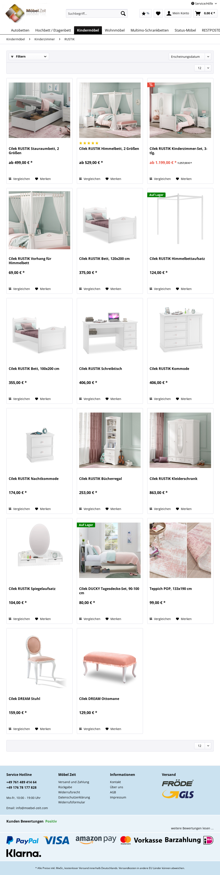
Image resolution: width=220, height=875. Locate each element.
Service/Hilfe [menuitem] (202, 3)
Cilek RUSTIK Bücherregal (100, 479)
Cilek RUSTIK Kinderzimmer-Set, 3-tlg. (178, 150)
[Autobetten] (20, 30)
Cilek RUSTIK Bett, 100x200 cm (34, 369)
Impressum (118, 797)
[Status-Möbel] (185, 30)
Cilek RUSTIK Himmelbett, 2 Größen (109, 148)
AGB (113, 792)
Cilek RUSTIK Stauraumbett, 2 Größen (34, 150)
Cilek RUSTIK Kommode (169, 369)
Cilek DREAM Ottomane (99, 699)
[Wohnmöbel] (115, 30)
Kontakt (115, 782)
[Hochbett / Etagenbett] (53, 30)
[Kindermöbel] (88, 30)
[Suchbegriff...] (97, 13)
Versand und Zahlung (73, 782)
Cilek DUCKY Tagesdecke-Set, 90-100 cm (109, 591)
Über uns (116, 787)
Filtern (18, 56)
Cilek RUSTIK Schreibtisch (100, 369)
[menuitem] (97, 15)
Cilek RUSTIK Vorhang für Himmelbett (30, 260)
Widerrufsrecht (69, 792)
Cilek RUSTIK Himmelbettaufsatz (177, 258)
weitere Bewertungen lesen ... (192, 828)
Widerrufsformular (71, 802)
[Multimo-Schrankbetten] (150, 30)
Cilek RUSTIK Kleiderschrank (173, 479)
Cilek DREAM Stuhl (24, 699)
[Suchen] (123, 13)
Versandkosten (127, 868)
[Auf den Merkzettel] (43, 178)
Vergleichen (19, 179)
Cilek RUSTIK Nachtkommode (34, 479)
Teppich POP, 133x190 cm (171, 589)
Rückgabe (65, 787)
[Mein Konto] (178, 13)
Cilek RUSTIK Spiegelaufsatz (32, 589)
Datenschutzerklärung (74, 797)
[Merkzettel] (158, 13)
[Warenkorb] (205, 13)
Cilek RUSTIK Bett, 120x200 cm (104, 258)
